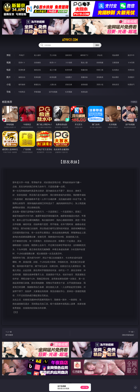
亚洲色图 (37, 77)
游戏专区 (68, 55)
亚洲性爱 (21, 70)
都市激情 (21, 84)
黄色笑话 (115, 84)
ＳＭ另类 (131, 62)
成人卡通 (53, 70)
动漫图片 (68, 77)
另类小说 (100, 84)
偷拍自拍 (37, 70)
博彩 (8, 55)
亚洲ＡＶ (21, 62)
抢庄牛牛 (131, 55)
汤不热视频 (53, 92)
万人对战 (53, 55)
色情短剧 (84, 92)
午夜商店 (21, 92)
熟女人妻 (84, 62)
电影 (8, 69)
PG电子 (22, 55)
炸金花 (99, 55)
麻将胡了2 (84, 55)
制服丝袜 (84, 70)
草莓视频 (37, 92)
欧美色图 (53, 77)
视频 (8, 62)
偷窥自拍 (21, 77)
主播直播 (115, 62)
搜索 (97, 45)
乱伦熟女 (115, 70)
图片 (8, 77)
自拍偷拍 (37, 62)
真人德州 (37, 55)
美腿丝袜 (84, 77)
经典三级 (100, 70)
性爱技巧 (131, 84)
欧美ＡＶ (53, 62)
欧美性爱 (68, 70)
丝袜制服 (100, 62)
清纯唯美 (100, 77)
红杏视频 (68, 92)
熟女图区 (115, 77)
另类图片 (131, 77)
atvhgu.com (70, 40)
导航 (8, 91)
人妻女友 (53, 84)
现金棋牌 (115, 55)
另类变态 (131, 70)
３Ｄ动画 (68, 62)
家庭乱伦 (37, 84)
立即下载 (85, 387)
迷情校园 (84, 84)
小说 (8, 84)
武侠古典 (68, 84)
